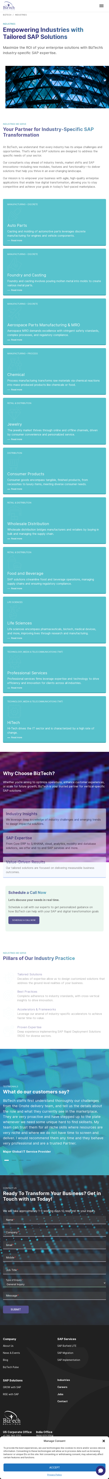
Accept (54, 1467)
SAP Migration (65, 1352)
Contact (62, 1401)
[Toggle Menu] (101, 6)
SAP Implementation (68, 1360)
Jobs (60, 1394)
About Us (8, 1345)
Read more (16, 252)
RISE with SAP (11, 1394)
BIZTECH (7, 15)
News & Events (11, 1352)
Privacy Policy (54, 1474)
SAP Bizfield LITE (66, 1345)
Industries (63, 1380)
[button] (104, 1441)
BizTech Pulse (11, 1367)
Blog (5, 1360)
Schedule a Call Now (24, 932)
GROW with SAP (12, 1387)
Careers (62, 1387)
